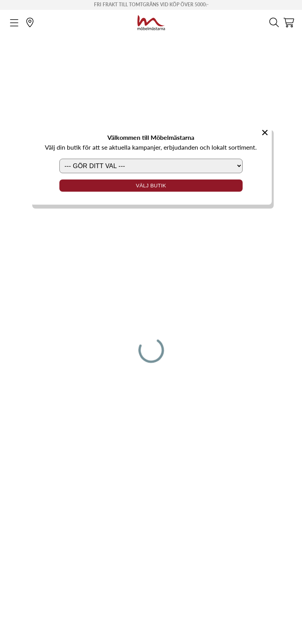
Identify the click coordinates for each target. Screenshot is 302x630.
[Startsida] (151, 21)
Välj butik (151, 186)
